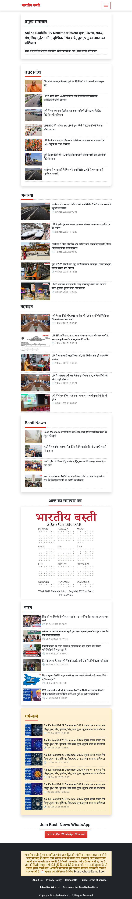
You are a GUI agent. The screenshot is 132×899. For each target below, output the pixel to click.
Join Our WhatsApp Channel (66, 834)
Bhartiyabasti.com (60, 895)
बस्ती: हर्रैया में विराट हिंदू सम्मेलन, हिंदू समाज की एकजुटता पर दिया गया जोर (75, 463)
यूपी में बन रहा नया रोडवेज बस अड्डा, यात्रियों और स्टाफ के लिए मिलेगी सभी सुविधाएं (72, 112)
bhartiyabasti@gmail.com (90, 871)
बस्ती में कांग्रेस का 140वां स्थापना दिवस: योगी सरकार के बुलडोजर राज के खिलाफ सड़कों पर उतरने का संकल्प (74, 478)
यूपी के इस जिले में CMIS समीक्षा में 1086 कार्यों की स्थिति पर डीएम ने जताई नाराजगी (80, 317)
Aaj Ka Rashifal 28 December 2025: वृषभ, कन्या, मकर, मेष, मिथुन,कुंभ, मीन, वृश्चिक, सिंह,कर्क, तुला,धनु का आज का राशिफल (75, 742)
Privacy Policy (54, 880)
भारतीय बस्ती (31, 5)
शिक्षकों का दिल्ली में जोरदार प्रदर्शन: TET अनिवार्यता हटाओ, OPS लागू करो (75, 618)
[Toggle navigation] (106, 5)
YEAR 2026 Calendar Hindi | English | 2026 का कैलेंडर (66, 591)
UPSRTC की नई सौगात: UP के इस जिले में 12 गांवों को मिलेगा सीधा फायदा (73, 127)
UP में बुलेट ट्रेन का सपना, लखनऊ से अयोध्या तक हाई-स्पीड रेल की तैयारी (81, 226)
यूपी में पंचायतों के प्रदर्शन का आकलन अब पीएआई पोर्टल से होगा (79, 397)
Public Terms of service (93, 880)
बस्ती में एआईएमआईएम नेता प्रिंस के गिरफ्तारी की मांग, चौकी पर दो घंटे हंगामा (61, 51)
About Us (38, 880)
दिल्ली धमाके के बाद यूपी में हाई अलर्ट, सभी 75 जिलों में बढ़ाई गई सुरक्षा (75, 660)
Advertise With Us (49, 887)
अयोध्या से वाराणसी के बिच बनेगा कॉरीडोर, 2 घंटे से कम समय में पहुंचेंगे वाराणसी (73, 171)
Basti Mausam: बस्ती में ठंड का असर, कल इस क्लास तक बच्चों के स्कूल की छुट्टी (75, 434)
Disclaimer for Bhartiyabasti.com (81, 887)
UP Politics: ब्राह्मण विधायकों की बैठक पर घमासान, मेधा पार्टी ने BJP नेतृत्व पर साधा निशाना (74, 142)
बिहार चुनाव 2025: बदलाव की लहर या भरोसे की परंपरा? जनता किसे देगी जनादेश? (74, 677)
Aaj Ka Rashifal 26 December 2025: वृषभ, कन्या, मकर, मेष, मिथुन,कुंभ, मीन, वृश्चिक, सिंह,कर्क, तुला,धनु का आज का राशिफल (75, 757)
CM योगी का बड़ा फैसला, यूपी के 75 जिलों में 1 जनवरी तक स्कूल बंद (74, 83)
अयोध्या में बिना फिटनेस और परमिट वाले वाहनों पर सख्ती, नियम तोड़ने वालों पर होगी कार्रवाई (81, 246)
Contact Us (71, 880)
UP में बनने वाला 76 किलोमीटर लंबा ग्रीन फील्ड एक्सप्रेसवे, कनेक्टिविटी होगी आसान (71, 98)
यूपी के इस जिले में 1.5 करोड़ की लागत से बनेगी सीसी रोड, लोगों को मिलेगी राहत (75, 157)
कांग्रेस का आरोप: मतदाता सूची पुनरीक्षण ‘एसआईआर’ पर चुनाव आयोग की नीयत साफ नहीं (75, 633)
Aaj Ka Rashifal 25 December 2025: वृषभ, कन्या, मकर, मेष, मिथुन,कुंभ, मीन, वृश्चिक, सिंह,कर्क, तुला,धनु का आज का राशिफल (75, 771)
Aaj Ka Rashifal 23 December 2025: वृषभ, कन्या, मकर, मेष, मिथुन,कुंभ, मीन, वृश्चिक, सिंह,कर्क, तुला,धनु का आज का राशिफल (75, 801)
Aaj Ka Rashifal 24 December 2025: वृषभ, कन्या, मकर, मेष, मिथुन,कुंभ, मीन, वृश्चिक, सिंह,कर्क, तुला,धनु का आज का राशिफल (75, 786)
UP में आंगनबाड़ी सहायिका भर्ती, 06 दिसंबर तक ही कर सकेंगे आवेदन (80, 357)
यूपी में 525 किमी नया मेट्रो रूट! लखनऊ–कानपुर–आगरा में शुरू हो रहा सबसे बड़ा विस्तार (81, 266)
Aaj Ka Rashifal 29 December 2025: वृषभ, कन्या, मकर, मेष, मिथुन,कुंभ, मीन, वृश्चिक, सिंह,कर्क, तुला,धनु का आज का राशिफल (65, 38)
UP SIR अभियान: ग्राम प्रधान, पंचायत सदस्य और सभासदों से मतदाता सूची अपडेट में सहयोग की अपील (80, 337)
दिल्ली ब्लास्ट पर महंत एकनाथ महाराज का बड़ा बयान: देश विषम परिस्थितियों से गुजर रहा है (71, 648)
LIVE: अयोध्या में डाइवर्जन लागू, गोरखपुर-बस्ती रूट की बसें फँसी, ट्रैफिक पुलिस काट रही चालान (79, 286)
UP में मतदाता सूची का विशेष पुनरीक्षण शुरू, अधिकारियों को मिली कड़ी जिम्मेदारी (80, 377)
